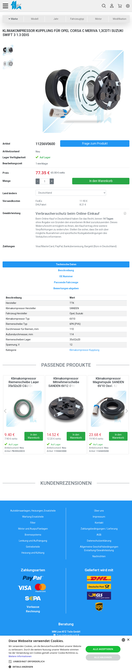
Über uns (99, 510)
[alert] (66, 653)
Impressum (99, 516)
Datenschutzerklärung (99, 540)
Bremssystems (33, 534)
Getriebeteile (33, 546)
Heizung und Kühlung (32, 552)
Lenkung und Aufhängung (33, 540)
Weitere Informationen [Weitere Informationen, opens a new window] (20, 656)
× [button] (128, 640)
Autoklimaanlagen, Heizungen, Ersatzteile (33, 510)
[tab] (66, 264)
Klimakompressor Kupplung (84, 350)
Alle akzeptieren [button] (103, 649)
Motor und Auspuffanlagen (33, 528)
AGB (99, 534)
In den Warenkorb (101, 181)
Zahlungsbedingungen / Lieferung (99, 528)
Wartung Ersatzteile (33, 516)
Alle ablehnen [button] (103, 657)
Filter (33, 522)
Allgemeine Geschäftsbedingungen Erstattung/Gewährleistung (99, 548)
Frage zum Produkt (95, 143)
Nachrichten (99, 556)
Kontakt (99, 522)
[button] (43, 91)
